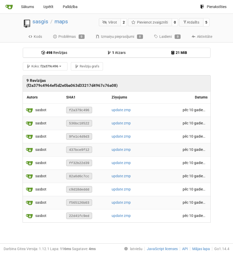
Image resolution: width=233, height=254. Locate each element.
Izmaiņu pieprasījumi (119, 36)
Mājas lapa (201, 249)
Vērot (109, 22)
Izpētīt (48, 7)
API (185, 249)
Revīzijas (54, 53)
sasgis (40, 21)
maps (61, 21)
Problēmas (69, 36)
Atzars (116, 53)
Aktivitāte (201, 36)
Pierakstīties (213, 7)
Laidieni (167, 36)
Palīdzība (70, 7)
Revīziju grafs (87, 66)
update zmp (121, 110)
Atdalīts (191, 22)
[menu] (132, 249)
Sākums (27, 7)
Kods (35, 36)
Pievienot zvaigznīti (149, 22)
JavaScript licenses (162, 249)
